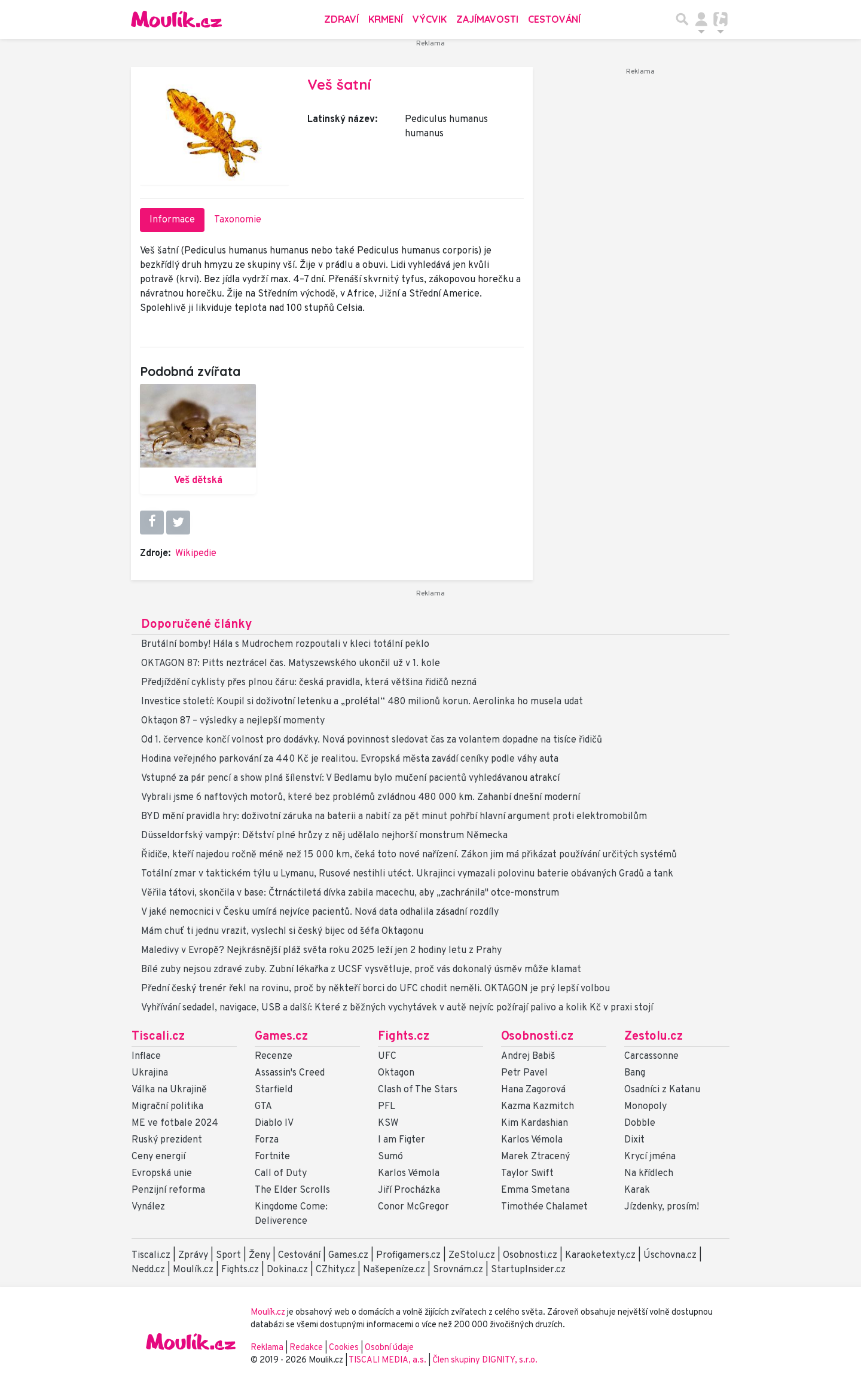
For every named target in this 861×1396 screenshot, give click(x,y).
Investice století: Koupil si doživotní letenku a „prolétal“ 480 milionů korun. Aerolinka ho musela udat (362, 702)
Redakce (306, 1348)
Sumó (390, 1157)
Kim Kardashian (534, 1123)
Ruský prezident (167, 1140)
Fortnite (272, 1157)
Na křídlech (648, 1174)
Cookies (344, 1348)
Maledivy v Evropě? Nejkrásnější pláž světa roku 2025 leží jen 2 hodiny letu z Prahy (321, 951)
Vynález (148, 1207)
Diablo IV (274, 1123)
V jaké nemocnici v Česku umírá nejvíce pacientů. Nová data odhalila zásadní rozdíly (320, 912)
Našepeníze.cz (394, 1270)
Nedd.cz (148, 1270)
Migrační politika (167, 1107)
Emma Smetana (535, 1190)
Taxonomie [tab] (237, 220)
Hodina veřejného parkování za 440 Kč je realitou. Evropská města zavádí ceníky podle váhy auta (349, 759)
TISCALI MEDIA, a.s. (388, 1360)
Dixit (634, 1140)
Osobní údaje (389, 1348)
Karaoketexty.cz (600, 1255)
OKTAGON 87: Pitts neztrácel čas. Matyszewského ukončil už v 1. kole (290, 664)
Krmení (385, 19)
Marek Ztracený (535, 1157)
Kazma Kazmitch (537, 1107)
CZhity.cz (335, 1270)
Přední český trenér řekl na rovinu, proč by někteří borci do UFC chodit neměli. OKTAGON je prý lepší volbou (375, 989)
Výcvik (430, 19)
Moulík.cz (193, 1270)
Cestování (554, 19)
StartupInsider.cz (528, 1270)
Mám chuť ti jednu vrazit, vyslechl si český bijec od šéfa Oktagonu (282, 931)
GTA (263, 1107)
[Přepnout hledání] (682, 19)
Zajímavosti (487, 19)
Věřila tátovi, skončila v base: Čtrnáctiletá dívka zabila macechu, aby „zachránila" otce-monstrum (350, 893)
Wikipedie (195, 554)
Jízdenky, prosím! (661, 1207)
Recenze (273, 1056)
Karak (637, 1190)
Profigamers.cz (408, 1255)
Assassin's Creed (290, 1073)
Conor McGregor (413, 1207)
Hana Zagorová (533, 1090)
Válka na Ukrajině (169, 1090)
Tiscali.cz (158, 1036)
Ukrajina (150, 1073)
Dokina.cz (287, 1270)
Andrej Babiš (528, 1056)
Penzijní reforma (168, 1190)
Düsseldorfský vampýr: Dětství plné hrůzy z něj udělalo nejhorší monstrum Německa (324, 836)
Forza (267, 1140)
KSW (388, 1123)
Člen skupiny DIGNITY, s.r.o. (485, 1360)
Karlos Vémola (408, 1174)
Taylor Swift (527, 1174)
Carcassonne (651, 1056)
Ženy (259, 1255)
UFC (387, 1056)
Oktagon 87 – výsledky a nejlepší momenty (233, 721)
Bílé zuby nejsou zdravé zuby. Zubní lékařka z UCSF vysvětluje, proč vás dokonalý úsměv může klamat (361, 970)
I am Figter (401, 1140)
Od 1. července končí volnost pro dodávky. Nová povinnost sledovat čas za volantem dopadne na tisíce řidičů (371, 740)
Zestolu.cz (653, 1036)
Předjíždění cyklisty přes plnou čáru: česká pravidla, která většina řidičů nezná (309, 683)
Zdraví (341, 19)
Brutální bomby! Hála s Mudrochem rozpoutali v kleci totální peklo (285, 644)
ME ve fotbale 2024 (175, 1123)
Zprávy (193, 1255)
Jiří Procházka (409, 1190)
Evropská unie (162, 1174)
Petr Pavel (524, 1073)
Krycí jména (650, 1157)
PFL (386, 1107)
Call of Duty (281, 1174)
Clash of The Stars (417, 1090)
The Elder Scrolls (292, 1190)
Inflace (146, 1056)
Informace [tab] (172, 220)
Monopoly (645, 1107)
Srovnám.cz (458, 1270)
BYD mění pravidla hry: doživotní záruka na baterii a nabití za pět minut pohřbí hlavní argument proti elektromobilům (394, 817)
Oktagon (396, 1073)
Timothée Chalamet (544, 1207)
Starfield (273, 1090)
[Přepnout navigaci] (701, 19)
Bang (634, 1073)
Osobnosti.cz (537, 1036)
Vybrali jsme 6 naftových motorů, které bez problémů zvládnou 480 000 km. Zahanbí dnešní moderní (360, 798)
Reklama (267, 1348)
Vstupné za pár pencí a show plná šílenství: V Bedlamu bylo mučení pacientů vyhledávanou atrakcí (350, 778)
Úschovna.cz (670, 1255)
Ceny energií (158, 1157)
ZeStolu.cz (471, 1255)
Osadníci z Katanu (662, 1090)
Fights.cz (403, 1036)
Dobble (639, 1123)
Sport (228, 1255)
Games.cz (281, 1036)
